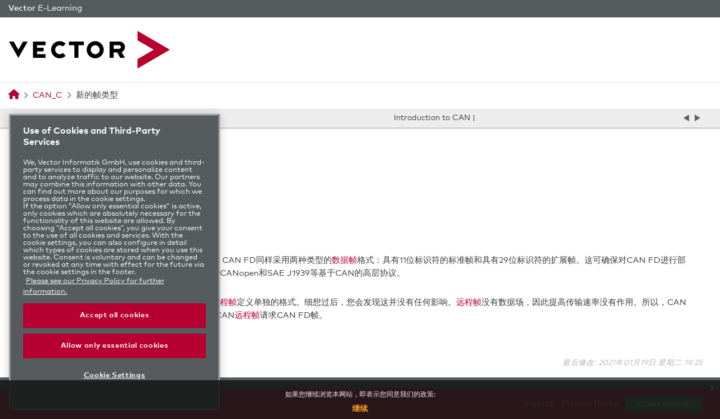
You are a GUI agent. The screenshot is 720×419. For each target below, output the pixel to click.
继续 (360, 409)
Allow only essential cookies (114, 345)
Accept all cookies (115, 315)
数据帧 (344, 260)
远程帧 (224, 302)
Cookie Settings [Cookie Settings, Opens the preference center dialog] (115, 375)
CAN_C (47, 95)
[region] (114, 262)
